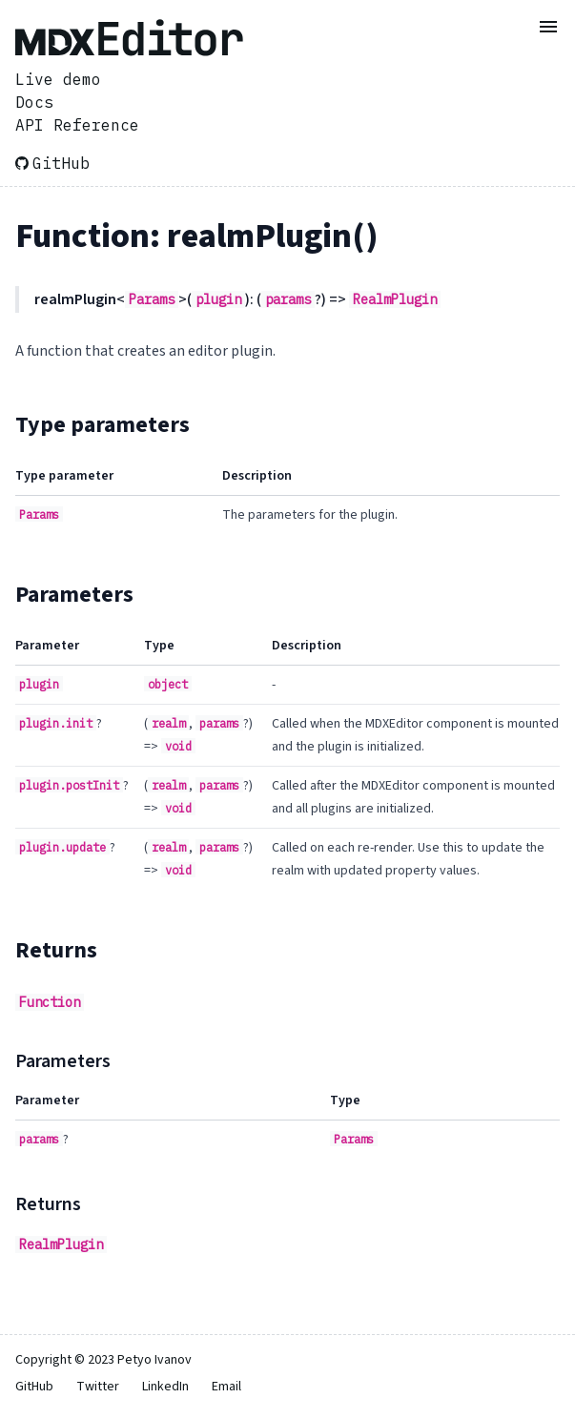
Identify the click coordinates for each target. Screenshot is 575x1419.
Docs (34, 102)
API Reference (77, 124)
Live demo (58, 79)
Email (226, 1386)
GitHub (52, 163)
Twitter (97, 1386)
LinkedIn (165, 1386)
